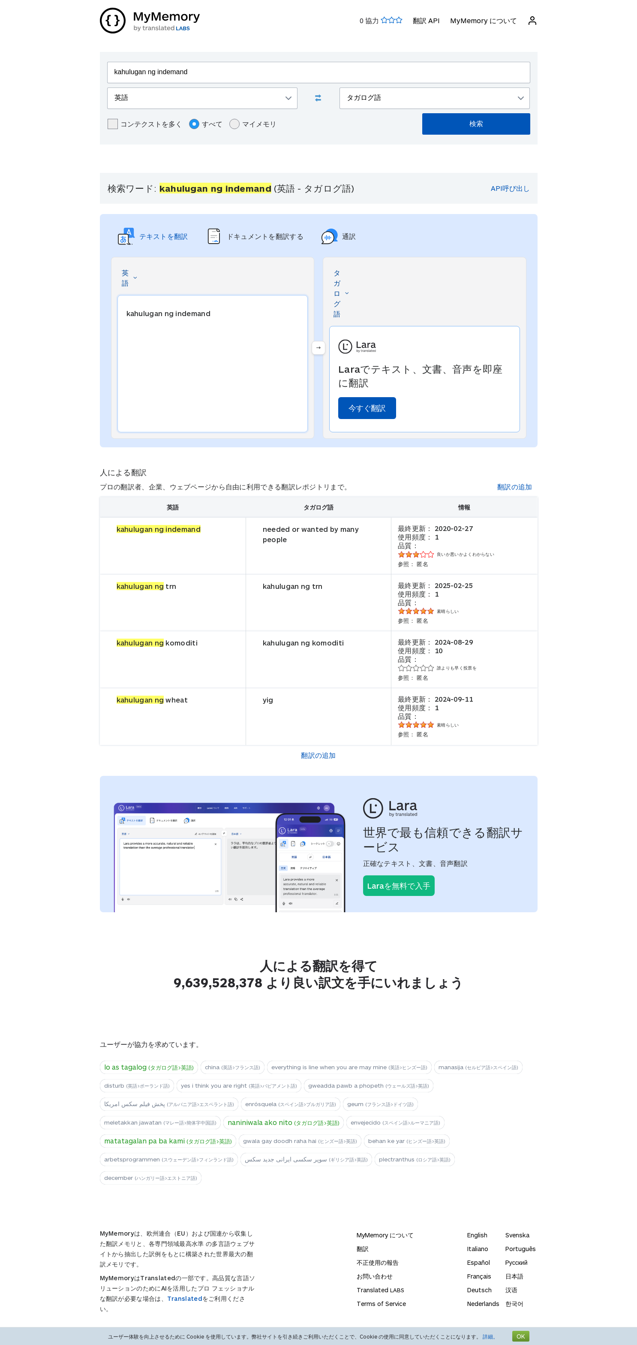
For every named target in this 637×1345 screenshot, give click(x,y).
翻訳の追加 (514, 487)
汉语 (511, 1290)
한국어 (514, 1303)
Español (478, 1262)
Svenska (517, 1235)
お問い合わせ (375, 1276)
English (477, 1235)
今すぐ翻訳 (367, 408)
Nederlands (483, 1303)
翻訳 (363, 1248)
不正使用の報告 (378, 1262)
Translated (184, 1298)
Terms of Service (381, 1303)
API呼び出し (510, 188)
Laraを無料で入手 (398, 885)
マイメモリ (252, 124)
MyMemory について (483, 20)
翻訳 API (426, 20)
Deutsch (479, 1290)
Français (479, 1276)
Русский (516, 1262)
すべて (205, 124)
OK (521, 1336)
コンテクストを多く (145, 124)
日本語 (514, 1276)
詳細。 (490, 1336)
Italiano (477, 1248)
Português (520, 1248)
